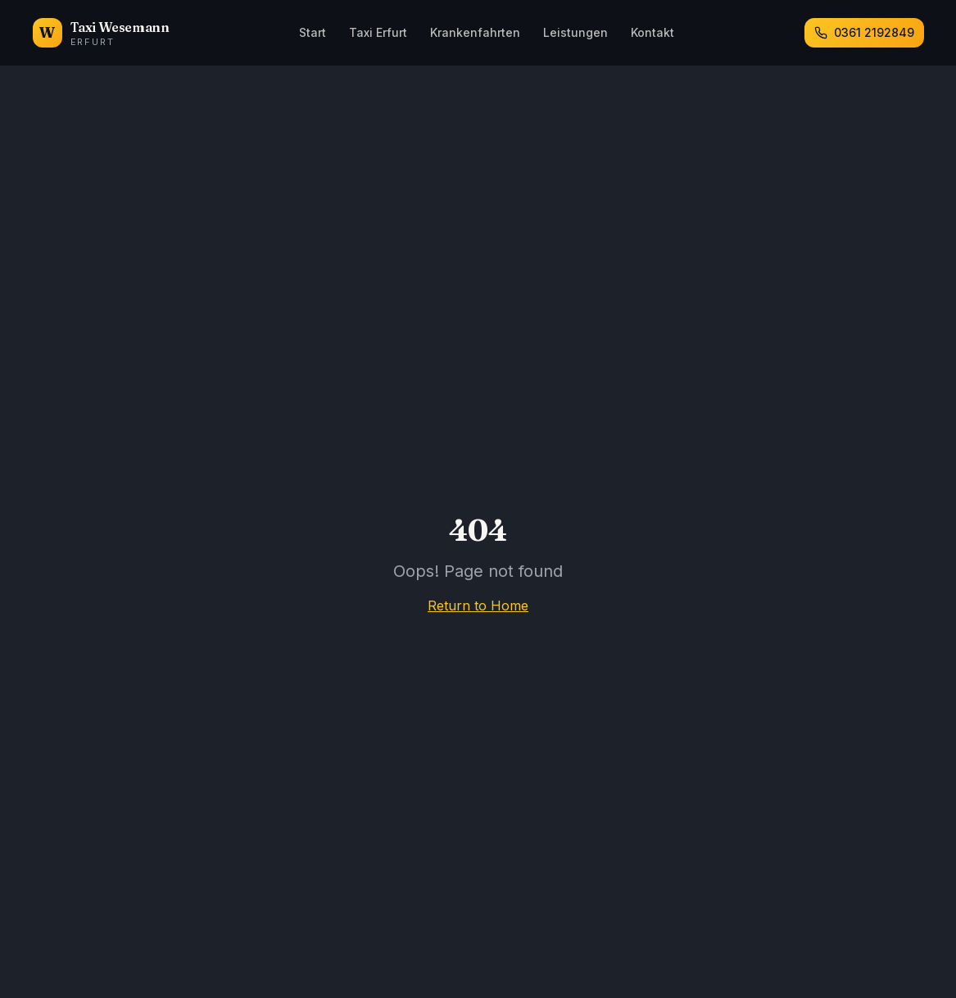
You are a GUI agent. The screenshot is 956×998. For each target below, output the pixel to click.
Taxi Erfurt (378, 32)
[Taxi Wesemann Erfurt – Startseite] (101, 32)
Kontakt (652, 32)
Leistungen (575, 32)
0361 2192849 (864, 32)
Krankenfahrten (475, 32)
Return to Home (478, 605)
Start (312, 32)
